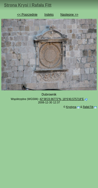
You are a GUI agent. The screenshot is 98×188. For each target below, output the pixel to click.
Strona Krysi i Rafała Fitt (27, 5)
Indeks (49, 14)
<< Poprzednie (27, 14)
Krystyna (71, 106)
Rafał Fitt (88, 106)
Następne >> (69, 14)
